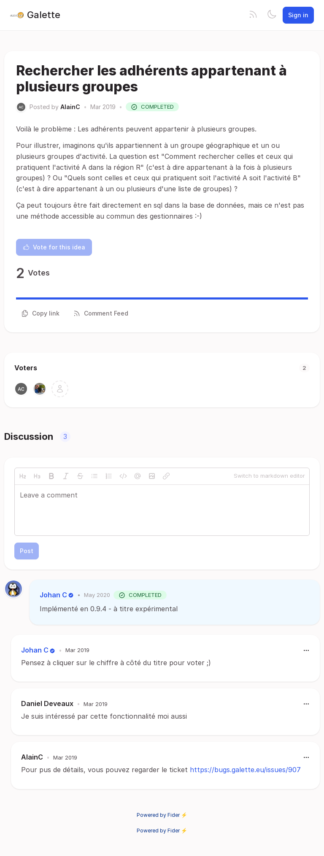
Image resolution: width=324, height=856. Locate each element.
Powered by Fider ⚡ (162, 815)
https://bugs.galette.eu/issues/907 (245, 769)
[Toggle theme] (271, 15)
